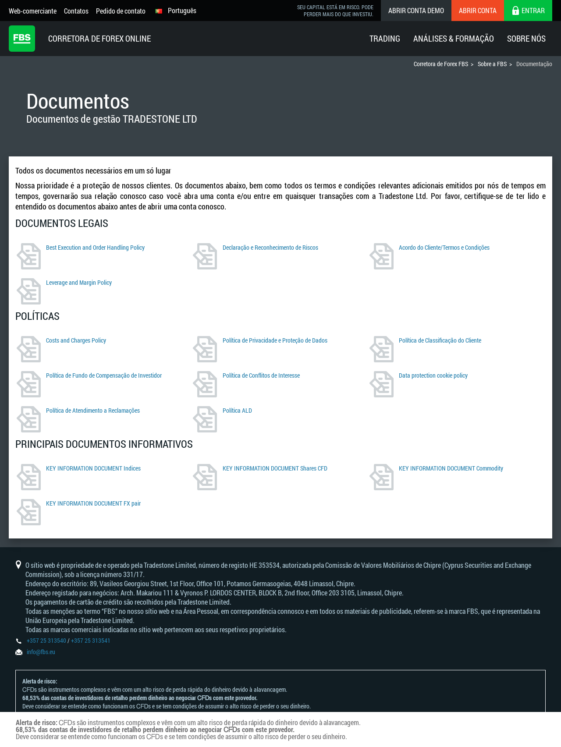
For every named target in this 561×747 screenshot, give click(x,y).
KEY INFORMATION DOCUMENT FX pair (93, 503)
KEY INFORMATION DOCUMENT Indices (93, 468)
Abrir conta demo (416, 10)
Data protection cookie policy (433, 375)
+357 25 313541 (90, 640)
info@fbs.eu (41, 652)
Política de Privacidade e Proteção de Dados (275, 340)
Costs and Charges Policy (76, 340)
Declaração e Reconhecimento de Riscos (270, 247)
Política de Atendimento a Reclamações (93, 410)
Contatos (76, 10)
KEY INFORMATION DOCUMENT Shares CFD (275, 468)
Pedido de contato (121, 10)
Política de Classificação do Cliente (440, 340)
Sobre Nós (526, 38)
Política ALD (237, 410)
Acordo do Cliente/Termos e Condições (444, 247)
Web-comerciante (33, 10)
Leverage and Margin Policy (79, 282)
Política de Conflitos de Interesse (261, 375)
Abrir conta (478, 10)
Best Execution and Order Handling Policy (95, 247)
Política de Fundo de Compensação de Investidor (104, 375)
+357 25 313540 (46, 640)
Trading (384, 38)
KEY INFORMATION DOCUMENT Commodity (451, 468)
